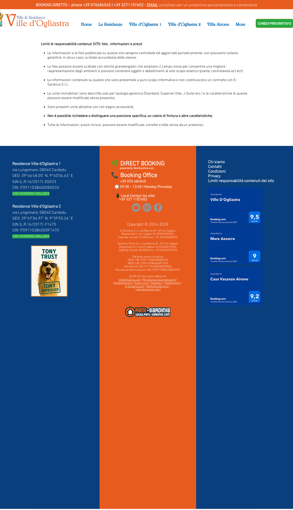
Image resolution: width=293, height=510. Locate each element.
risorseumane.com (148, 289)
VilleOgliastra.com (129, 280)
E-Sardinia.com (134, 286)
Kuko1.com (142, 283)
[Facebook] (158, 207)
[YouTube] (136, 207)
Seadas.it (156, 283)
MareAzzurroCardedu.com (159, 280)
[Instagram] (147, 207)
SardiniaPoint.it (123, 283)
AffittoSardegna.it (157, 286)
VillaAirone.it (172, 283)
